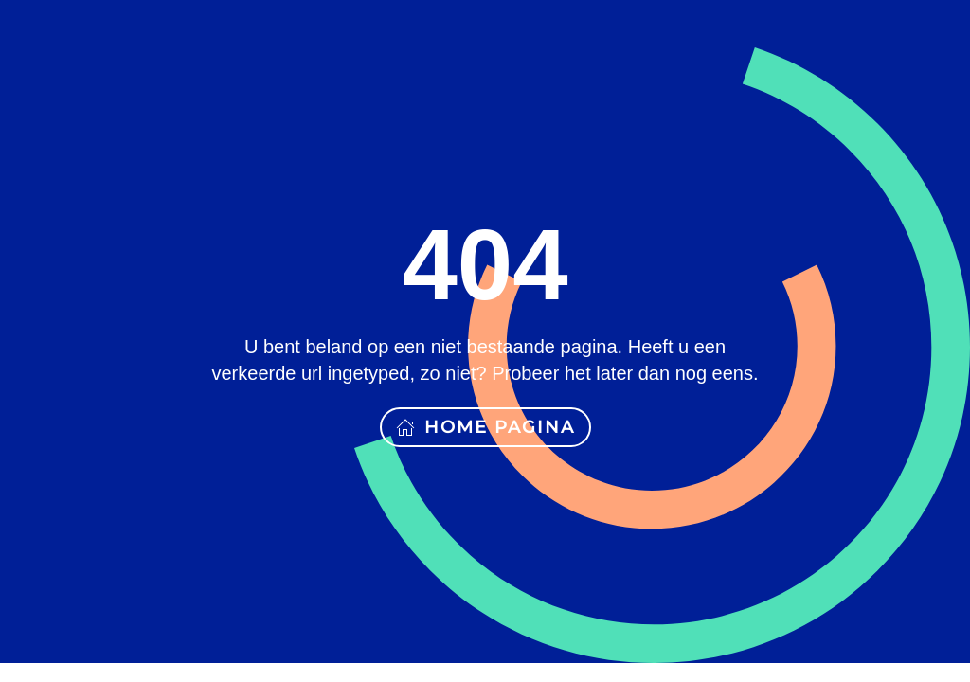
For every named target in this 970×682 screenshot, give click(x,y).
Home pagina (485, 427)
